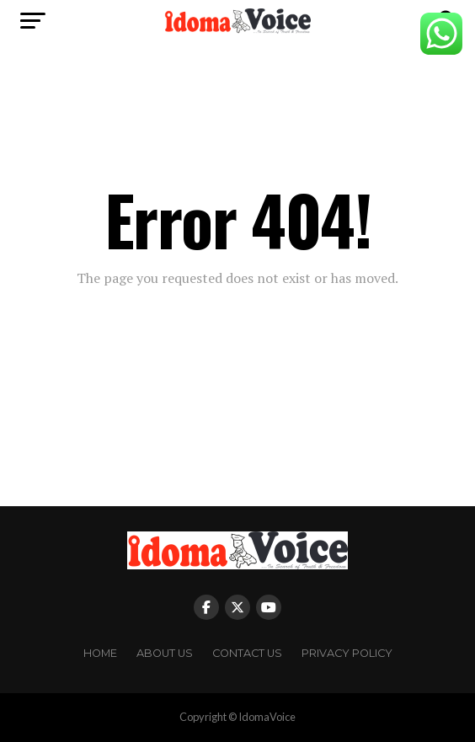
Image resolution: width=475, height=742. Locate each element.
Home (100, 653)
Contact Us (247, 653)
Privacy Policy (347, 653)
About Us (164, 653)
